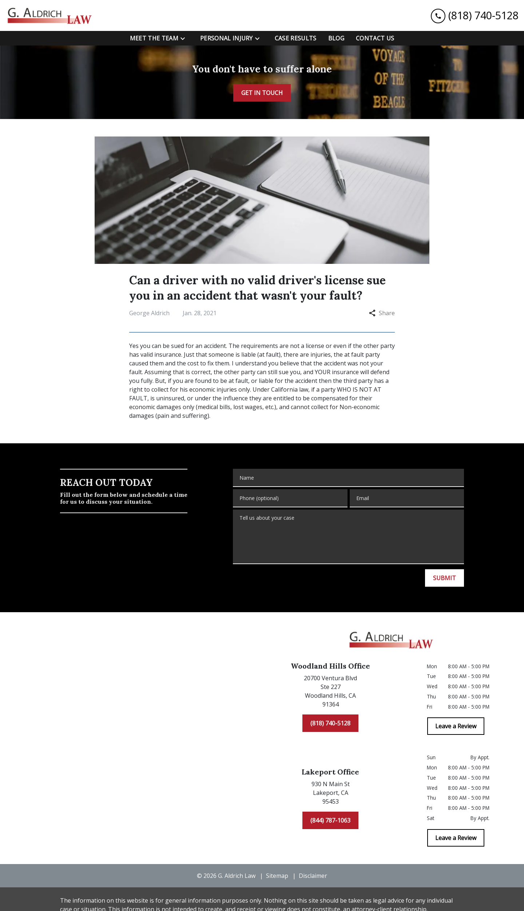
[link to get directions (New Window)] (330, 693)
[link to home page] (50, 15)
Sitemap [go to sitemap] (277, 876)
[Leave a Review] (455, 726)
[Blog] (336, 38)
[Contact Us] (375, 38)
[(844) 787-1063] (330, 820)
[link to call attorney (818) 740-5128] (475, 15)
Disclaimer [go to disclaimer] (313, 876)
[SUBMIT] (444, 578)
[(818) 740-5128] (330, 723)
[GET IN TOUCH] (262, 93)
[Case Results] (295, 38)
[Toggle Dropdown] (184, 38)
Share (382, 313)
